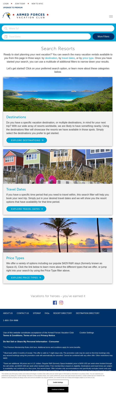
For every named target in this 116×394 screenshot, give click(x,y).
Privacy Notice (48, 335)
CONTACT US (23, 313)
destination (51, 58)
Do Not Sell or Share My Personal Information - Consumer (31, 341)
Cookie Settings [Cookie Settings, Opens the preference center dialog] (58, 382)
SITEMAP (37, 313)
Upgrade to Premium (13, 8)
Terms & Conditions (12, 335)
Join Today (20, 4)
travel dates (68, 58)
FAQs (47, 313)
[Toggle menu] (111, 16)
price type (88, 58)
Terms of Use (30, 335)
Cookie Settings (87, 332)
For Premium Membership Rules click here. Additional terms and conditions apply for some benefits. (42, 347)
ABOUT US (8, 313)
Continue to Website (58, 389)
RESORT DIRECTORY (62, 313)
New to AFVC (37, 4)
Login (5, 4)
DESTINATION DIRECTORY (87, 313)
